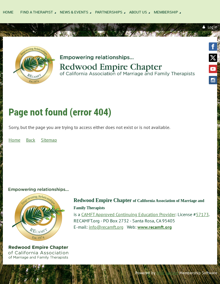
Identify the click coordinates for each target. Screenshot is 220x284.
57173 (202, 214)
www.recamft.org (155, 227)
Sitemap (49, 140)
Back (30, 140)
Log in (212, 27)
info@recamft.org (106, 227)
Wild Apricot (167, 272)
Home (14, 140)
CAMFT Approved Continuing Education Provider (128, 214)
